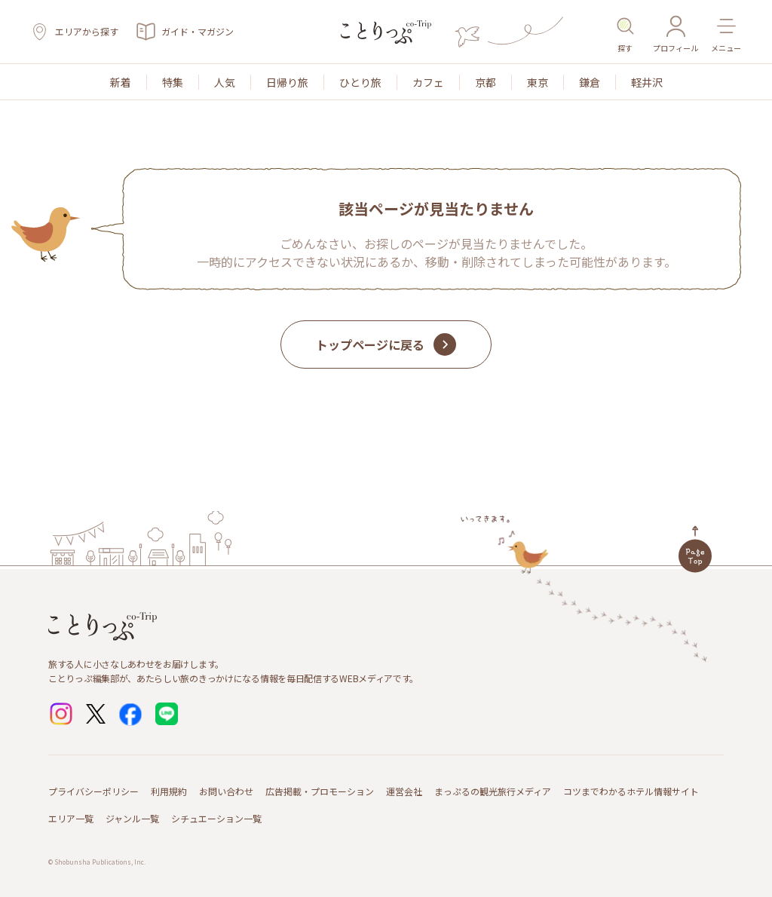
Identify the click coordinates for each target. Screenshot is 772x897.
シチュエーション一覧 (216, 818)
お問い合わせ (226, 791)
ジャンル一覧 (132, 818)
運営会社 (404, 791)
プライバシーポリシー (93, 791)
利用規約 (169, 791)
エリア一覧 (70, 818)
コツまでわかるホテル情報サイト (631, 791)
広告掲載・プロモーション (319, 791)
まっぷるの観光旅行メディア (492, 791)
